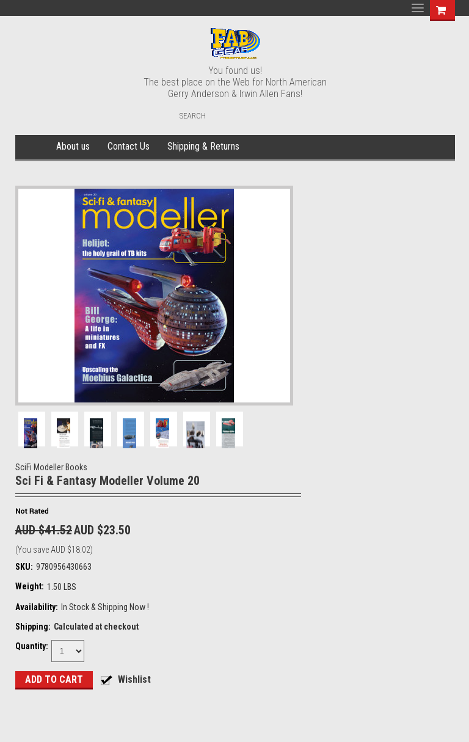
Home (33, 147)
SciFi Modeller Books (51, 467)
